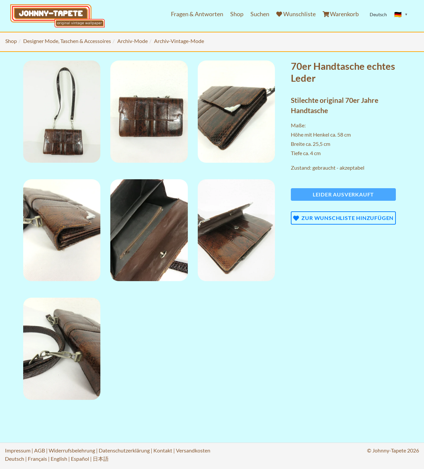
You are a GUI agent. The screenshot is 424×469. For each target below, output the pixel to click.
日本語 (101, 458)
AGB (39, 450)
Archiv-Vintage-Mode (179, 41)
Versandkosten (193, 450)
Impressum (17, 450)
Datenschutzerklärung (124, 450)
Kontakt (162, 450)
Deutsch (14, 458)
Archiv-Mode (132, 41)
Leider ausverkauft (343, 194)
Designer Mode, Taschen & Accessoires (67, 41)
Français (37, 458)
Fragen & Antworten (197, 14)
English (59, 458)
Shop (236, 14)
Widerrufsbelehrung (72, 450)
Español (80, 458)
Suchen (259, 14)
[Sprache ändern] (401, 14)
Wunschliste (296, 14)
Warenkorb (341, 14)
